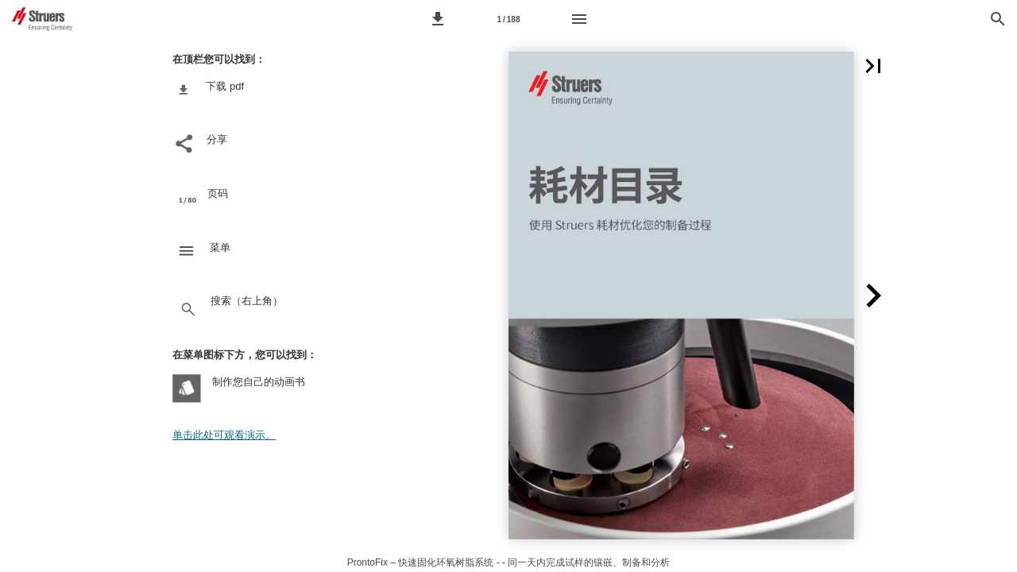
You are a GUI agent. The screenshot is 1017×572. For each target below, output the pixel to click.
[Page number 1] (508, 19)
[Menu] (579, 19)
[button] (438, 19)
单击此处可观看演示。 (224, 435)
